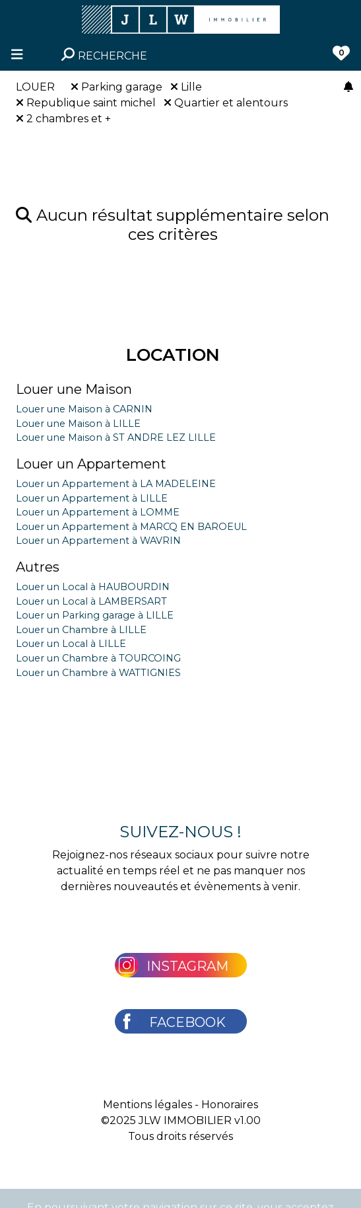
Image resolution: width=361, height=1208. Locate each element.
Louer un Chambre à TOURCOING (98, 658)
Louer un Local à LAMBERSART (91, 601)
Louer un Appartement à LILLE (92, 498)
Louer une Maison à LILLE (78, 424)
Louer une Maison (74, 389)
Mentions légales (147, 1104)
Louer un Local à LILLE (71, 644)
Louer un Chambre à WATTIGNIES (98, 673)
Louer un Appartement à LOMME (98, 512)
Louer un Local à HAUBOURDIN (93, 587)
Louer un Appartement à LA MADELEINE (116, 484)
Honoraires (229, 1104)
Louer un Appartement (91, 464)
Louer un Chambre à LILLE (81, 630)
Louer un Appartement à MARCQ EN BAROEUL (131, 527)
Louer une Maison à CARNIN (84, 409)
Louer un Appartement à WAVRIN (98, 541)
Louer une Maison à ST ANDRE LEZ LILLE (116, 437)
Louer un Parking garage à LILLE (95, 615)
